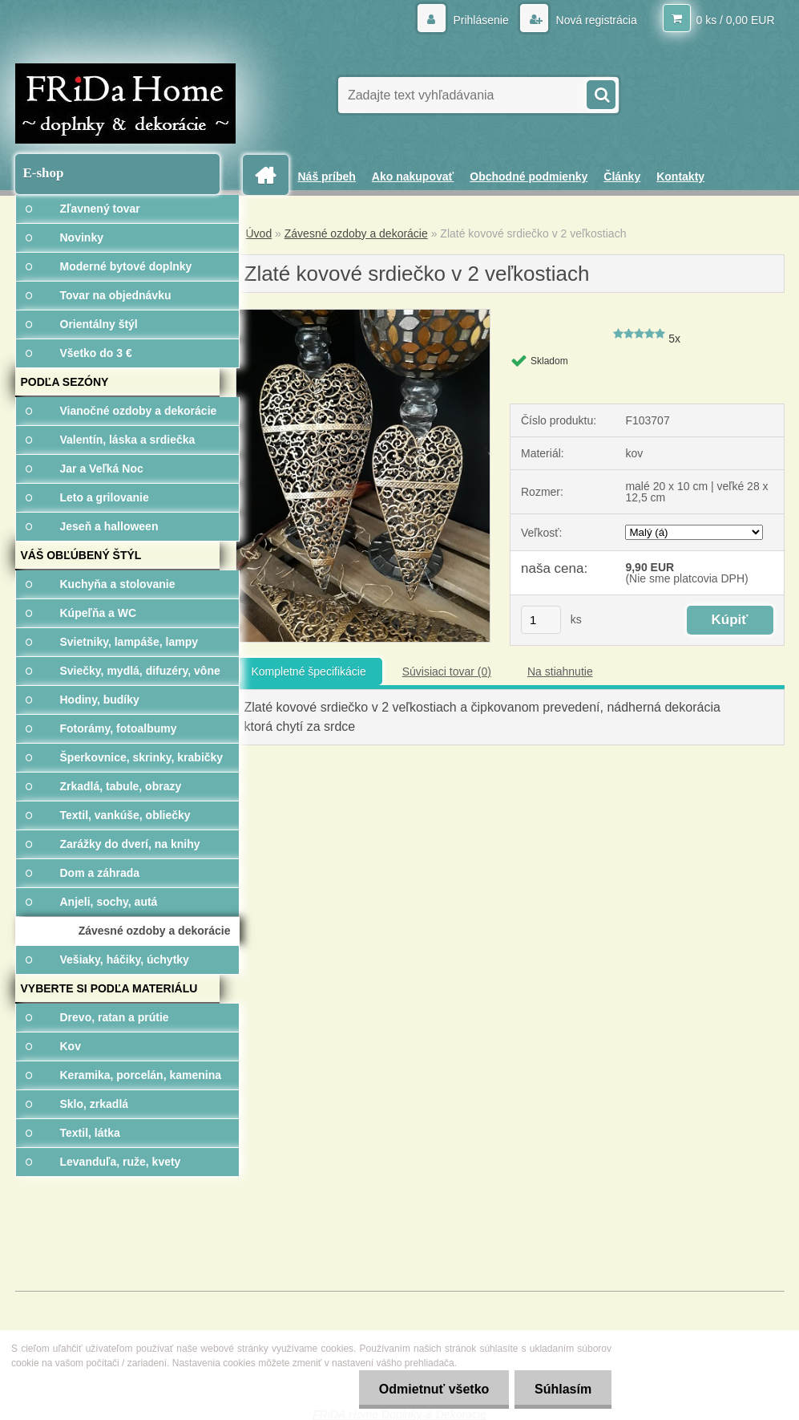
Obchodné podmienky (528, 176)
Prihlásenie (481, 20)
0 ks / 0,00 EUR (735, 20)
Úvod (259, 233)
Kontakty (680, 176)
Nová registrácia (595, 20)
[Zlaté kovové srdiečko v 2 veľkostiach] (363, 315)
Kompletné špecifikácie (309, 671)
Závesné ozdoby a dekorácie (356, 233)
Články (621, 176)
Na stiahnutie (560, 671)
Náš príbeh (327, 176)
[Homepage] (271, 175)
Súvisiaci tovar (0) (446, 671)
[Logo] (125, 103)
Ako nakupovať (413, 176)
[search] (600, 93)
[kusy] (541, 620)
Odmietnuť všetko (433, 1389)
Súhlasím (563, 1389)
